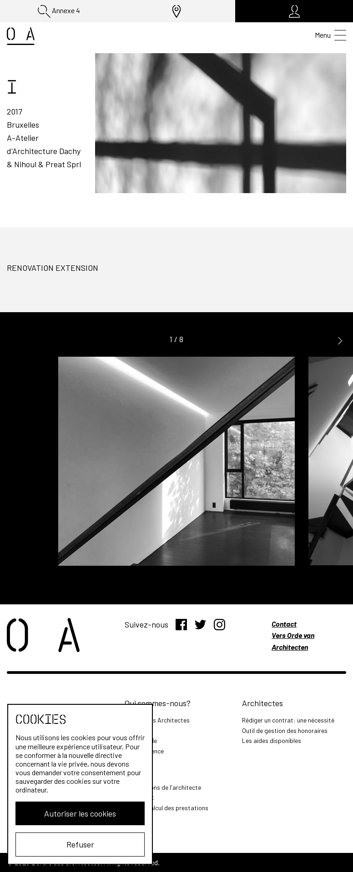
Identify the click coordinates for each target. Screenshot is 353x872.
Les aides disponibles (271, 740)
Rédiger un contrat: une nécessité (288, 720)
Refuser (80, 844)
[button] (340, 340)
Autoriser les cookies (80, 813)
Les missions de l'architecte (163, 787)
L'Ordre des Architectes (157, 720)
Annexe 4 (59, 11)
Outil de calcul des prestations (166, 808)
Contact (284, 623)
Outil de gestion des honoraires (285, 730)
